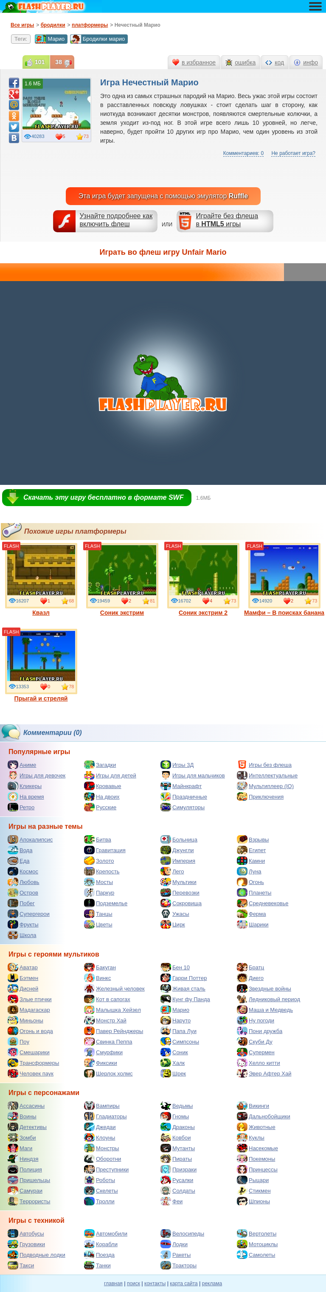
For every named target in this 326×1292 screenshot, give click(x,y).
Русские (100, 807)
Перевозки (180, 892)
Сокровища (181, 903)
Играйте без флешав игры (227, 220)
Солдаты (177, 1190)
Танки (97, 1265)
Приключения (260, 796)
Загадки (100, 764)
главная (113, 1283)
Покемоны (256, 1158)
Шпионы (253, 1201)
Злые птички (30, 999)
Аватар (23, 967)
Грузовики (26, 1244)
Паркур (99, 892)
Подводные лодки (36, 1254)
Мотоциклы (257, 1244)
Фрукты (23, 924)
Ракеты (175, 1254)
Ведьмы (176, 1105)
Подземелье (105, 903)
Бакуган (100, 967)
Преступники (106, 1169)
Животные (256, 1127)
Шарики (253, 924)
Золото (99, 860)
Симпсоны (179, 1041)
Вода (20, 850)
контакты (155, 1283)
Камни (251, 860)
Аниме (22, 764)
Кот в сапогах (107, 999)
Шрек (173, 1073)
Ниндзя (23, 1158)
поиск (133, 1283)
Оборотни (102, 1158)
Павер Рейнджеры (113, 1031)
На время (26, 796)
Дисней (23, 988)
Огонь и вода (30, 1031)
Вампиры (102, 1105)
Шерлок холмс (108, 1073)
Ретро (21, 807)
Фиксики (100, 1062)
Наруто (175, 1020)
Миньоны (25, 1020)
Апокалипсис (30, 839)
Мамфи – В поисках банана (284, 579)
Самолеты (256, 1254)
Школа (22, 935)
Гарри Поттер (183, 978)
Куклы (250, 1137)
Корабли (101, 1244)
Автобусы (26, 1233)
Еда (19, 860)
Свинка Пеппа (108, 1041)
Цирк (172, 924)
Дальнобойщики (263, 1116)
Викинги (253, 1105)
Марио (50, 39)
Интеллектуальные (267, 775)
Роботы (99, 1180)
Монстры (101, 1148)
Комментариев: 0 (243, 153)
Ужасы (174, 913)
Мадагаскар (29, 1009)
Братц (250, 967)
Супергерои (29, 913)
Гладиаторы (105, 1116)
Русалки (176, 1180)
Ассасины (26, 1105)
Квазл (41, 579)
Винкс (97, 978)
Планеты (254, 892)
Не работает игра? (293, 153)
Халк (172, 1062)
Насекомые (257, 1148)
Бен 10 (175, 967)
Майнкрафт (181, 786)
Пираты (176, 1158)
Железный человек (114, 988)
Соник (174, 1052)
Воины (22, 1116)
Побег (21, 903)
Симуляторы (182, 807)
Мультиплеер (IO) (265, 786)
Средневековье (263, 903)
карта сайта (183, 1283)
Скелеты (101, 1190)
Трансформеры (33, 1062)
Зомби (22, 1137)
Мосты (98, 882)
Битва (97, 839)
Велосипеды (182, 1233)
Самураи (25, 1190)
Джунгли (177, 850)
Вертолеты (256, 1233)
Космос (23, 871)
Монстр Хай (105, 1020)
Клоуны (99, 1137)
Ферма (251, 913)
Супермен (256, 1052)
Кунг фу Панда (185, 999)
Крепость (102, 871)
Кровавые (102, 786)
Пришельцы (29, 1180)
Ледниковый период (268, 999)
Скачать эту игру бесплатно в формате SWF (103, 497)
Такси (21, 1265)
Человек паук (30, 1073)
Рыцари (253, 1180)
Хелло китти (258, 1062)
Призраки (178, 1169)
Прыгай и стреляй (41, 665)
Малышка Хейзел (112, 1009)
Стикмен (254, 1190)
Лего (172, 871)
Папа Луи (178, 1031)
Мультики (178, 882)
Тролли (99, 1201)
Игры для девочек (36, 775)
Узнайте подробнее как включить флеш (116, 220)
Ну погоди (255, 1020)
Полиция (25, 1169)
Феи (171, 1201)
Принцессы (257, 1169)
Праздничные (183, 796)
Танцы (98, 913)
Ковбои (175, 1137)
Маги (20, 1148)
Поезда (99, 1254)
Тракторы (178, 1265)
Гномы (174, 1116)
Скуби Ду (255, 1041)
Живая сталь (182, 988)
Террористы (29, 1201)
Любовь (23, 882)
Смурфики (103, 1052)
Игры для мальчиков (192, 775)
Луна (249, 871)
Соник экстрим (122, 579)
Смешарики (29, 1052)
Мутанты (177, 1148)
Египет (251, 850)
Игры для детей (110, 775)
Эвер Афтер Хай (264, 1073)
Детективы (27, 1127)
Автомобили (105, 1233)
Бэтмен (23, 978)
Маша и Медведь (265, 1009)
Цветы (98, 924)
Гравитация (105, 850)
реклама (212, 1283)
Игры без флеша (264, 764)
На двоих (102, 796)
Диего (250, 978)
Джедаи (100, 1127)
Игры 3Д (177, 764)
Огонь (250, 882)
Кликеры (25, 786)
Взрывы (253, 839)
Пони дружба (259, 1031)
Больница (178, 839)
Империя (177, 860)
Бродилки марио (97, 39)
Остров (23, 892)
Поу (18, 1041)
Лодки (174, 1244)
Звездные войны (264, 988)
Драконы (177, 1127)
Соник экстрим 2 (203, 579)
